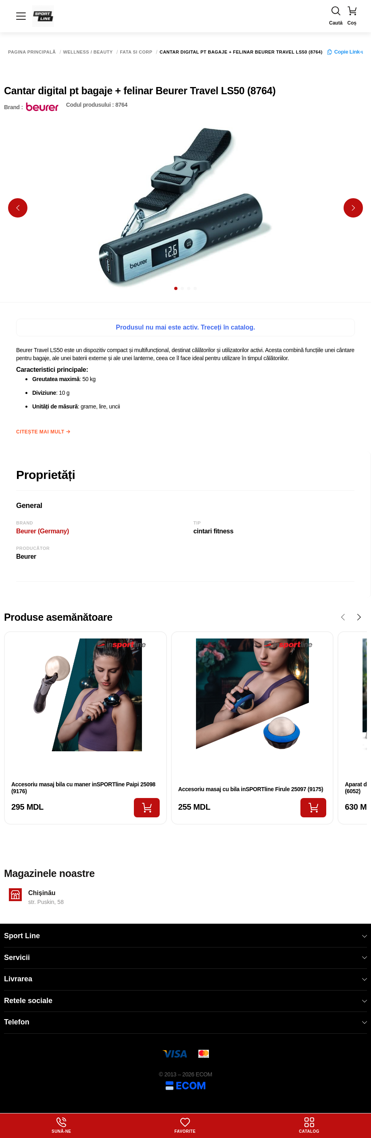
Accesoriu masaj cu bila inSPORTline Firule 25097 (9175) (250, 789)
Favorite (185, 1125)
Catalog (309, 1125)
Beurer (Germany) (42, 531)
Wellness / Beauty (88, 52)
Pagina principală (32, 52)
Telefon (185, 1022)
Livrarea (185, 979)
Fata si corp (136, 52)
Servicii (185, 958)
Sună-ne (61, 1125)
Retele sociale (185, 1001)
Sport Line (185, 936)
